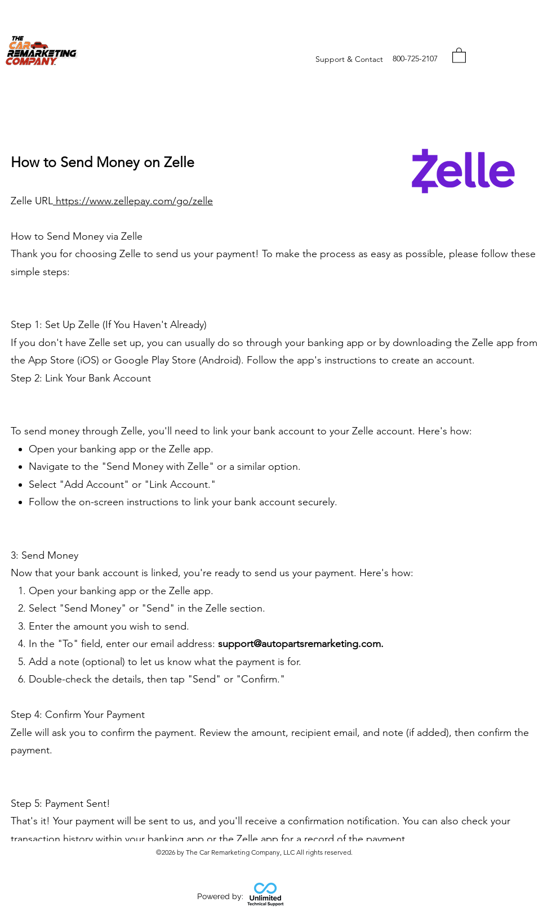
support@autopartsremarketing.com (299, 643)
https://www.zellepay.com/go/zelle (133, 201)
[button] (459, 55)
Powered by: (220, 896)
